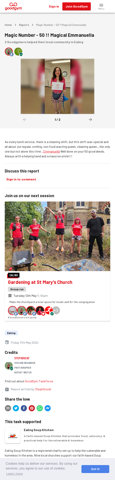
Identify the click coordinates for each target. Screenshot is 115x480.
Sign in (54, 6)
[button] (101, 6)
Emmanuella (51, 151)
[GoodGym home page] (13, 6)
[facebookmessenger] (47, 409)
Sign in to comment (21, 179)
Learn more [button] (14, 473)
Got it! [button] (95, 469)
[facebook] (24, 409)
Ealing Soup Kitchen (39, 430)
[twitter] (16, 409)
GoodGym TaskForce (39, 381)
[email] (8, 409)
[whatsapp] (40, 409)
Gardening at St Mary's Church (40, 282)
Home (8, 24)
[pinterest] (32, 409)
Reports (24, 24)
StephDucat (22, 358)
